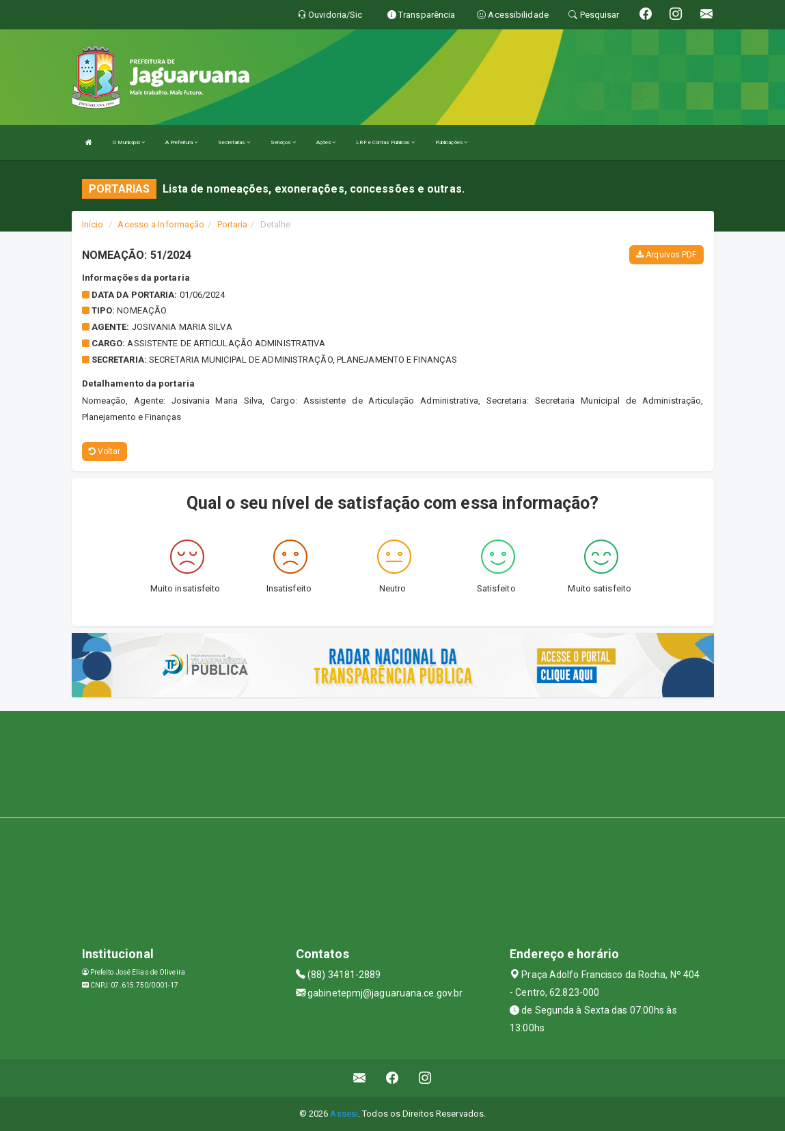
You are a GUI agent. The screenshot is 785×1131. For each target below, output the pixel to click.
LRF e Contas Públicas (385, 142)
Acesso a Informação (161, 224)
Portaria (232, 224)
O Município (129, 142)
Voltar (105, 451)
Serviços (283, 142)
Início (93, 224)
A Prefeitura (181, 142)
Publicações (451, 142)
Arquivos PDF (666, 255)
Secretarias (233, 142)
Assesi (344, 1113)
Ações (326, 142)
